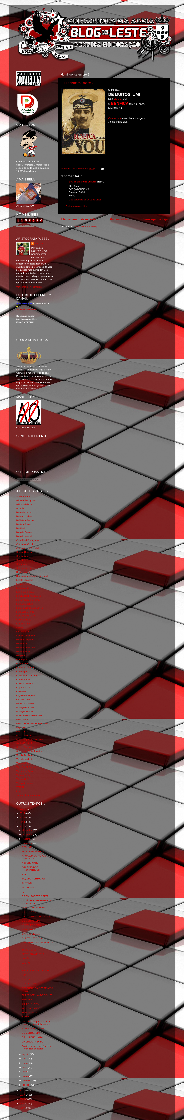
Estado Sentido (24, 584)
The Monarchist (24, 759)
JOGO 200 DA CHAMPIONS (36, 916)
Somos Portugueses (26, 747)
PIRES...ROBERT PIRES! (35, 896)
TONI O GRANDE (31, 1008)
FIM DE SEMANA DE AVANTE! (37, 995)
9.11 (24, 975)
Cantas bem (115, 118)
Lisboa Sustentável (25, 635)
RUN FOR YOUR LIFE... (34, 1028)
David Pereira (23, 572)
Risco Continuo (24, 735)
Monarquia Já (23, 651)
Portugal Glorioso (25, 707)
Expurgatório (22, 588)
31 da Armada (23, 496)
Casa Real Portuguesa (27, 540)
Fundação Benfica (25, 612)
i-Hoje (19, 791)
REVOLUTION (29, 983)
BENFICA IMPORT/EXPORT (36, 970)
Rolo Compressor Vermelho (30, 739)
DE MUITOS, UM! (31, 921)
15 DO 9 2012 (29, 949)
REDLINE (27, 847)
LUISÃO (26, 958)
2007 (22, 1108)
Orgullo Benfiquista (25, 695)
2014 (22, 817)
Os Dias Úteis (23, 699)
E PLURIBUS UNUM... (77, 83)
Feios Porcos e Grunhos (28, 600)
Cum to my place (24, 568)
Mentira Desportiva (25, 639)
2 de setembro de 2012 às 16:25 (85, 199)
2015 (22, 813)
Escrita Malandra (24, 580)
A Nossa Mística (24, 504)
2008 (22, 1103)
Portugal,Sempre (24, 711)
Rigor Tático (22, 731)
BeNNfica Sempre (25, 520)
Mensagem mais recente (78, 219)
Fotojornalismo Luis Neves (29, 608)
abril (24, 1071)
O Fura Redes (23, 679)
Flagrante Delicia (24, 604)
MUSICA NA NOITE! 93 (33, 851)
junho (25, 1063)
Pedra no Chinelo (25, 703)
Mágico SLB (22, 655)
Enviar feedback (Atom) (85, 226)
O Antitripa (21, 671)
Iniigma (20, 627)
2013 (22, 822)
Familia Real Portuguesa (28, 596)
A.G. (24, 874)
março (25, 1076)
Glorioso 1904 (23, 623)
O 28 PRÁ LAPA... (31, 1004)
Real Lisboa (22, 719)
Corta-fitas (21, 564)
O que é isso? (23, 687)
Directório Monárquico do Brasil (32, 576)
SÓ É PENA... (29, 912)
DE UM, (117, 98)
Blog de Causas (24, 532)
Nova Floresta (23, 663)
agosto (26, 1054)
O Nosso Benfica (24, 683)
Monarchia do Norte (26, 647)
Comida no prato (24, 560)
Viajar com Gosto (24, 771)
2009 (22, 1099)
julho (25, 1058)
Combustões (22, 556)
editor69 (39, 243)
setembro (27, 843)
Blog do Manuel (24, 536)
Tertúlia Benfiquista (25, 755)
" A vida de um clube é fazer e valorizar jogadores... (37, 1047)
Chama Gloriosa (24, 552)
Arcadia (20, 508)
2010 (22, 1095)
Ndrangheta (22, 659)
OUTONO (27, 883)
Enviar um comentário (76, 206)
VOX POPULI (29, 887)
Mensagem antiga (155, 219)
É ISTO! (26, 979)
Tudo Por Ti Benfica (26, 767)
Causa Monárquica (25, 544)
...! (23, 892)
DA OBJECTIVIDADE (32, 1041)
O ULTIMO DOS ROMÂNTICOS (31, 868)
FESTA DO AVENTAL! (33, 954)
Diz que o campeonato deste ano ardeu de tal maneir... (36, 1022)
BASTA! (26, 963)
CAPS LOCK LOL (31, 934)
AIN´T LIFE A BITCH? (33, 925)
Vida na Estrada (24, 775)
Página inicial (119, 219)
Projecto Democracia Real (29, 715)
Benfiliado (21, 528)
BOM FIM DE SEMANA (33, 907)
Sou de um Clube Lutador (82, 181)
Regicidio (21, 727)
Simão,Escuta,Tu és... (27, 743)
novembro (27, 834)
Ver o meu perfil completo (29, 287)
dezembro (27, 830)
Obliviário (21, 691)
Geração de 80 (23, 619)
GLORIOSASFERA (26, 615)
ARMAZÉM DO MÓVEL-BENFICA (34, 857)
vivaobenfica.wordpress (28, 795)
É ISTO (25, 1017)
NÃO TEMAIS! (29, 929)
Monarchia (21, 643)
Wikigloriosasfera (24, 783)
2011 (22, 1090)
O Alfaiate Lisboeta (25, 667)
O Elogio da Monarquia (27, 675)
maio (25, 1067)
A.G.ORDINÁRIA (30, 863)
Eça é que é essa (25, 592)
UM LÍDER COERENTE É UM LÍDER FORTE (37, 901)
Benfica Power (23, 524)
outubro (26, 839)
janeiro (26, 1085)
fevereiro (27, 1080)
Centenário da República (28, 548)
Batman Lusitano (24, 516)
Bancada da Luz (24, 512)
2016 (22, 809)
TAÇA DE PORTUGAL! (33, 878)
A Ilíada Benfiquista (26, 500)
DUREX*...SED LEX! (32, 938)
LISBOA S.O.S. (24, 631)
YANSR (20, 787)
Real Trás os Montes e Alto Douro (33, 723)
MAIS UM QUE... (30, 1012)
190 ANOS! (27, 999)
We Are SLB (22, 779)
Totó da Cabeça (24, 763)
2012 (22, 826)
